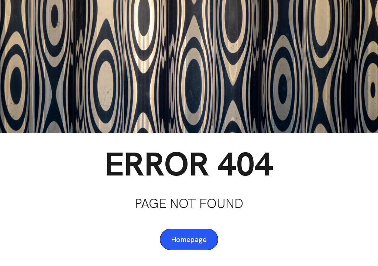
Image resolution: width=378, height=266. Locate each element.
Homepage (189, 239)
